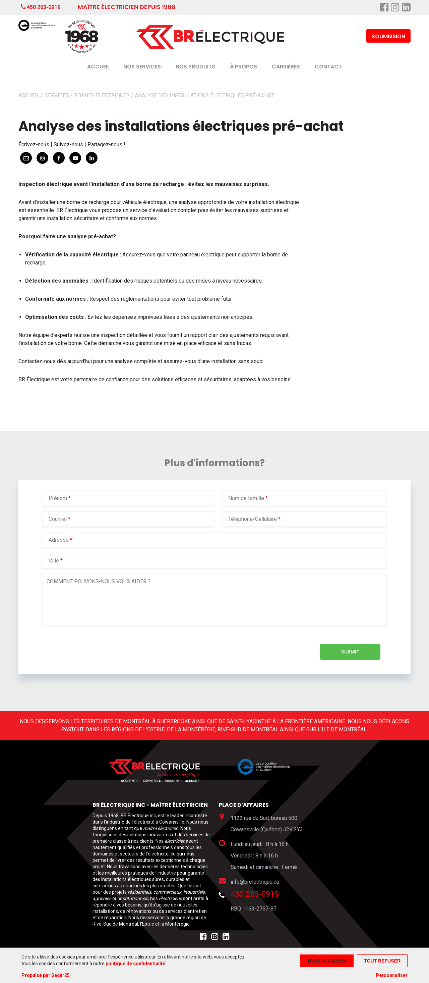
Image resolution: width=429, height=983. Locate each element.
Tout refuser (382, 961)
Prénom (58, 498)
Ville (54, 560)
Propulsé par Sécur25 (45, 975)
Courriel (58, 519)
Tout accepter (327, 961)
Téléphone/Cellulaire (252, 519)
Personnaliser (392, 975)
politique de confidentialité (135, 963)
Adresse (59, 540)
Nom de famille (246, 498)
